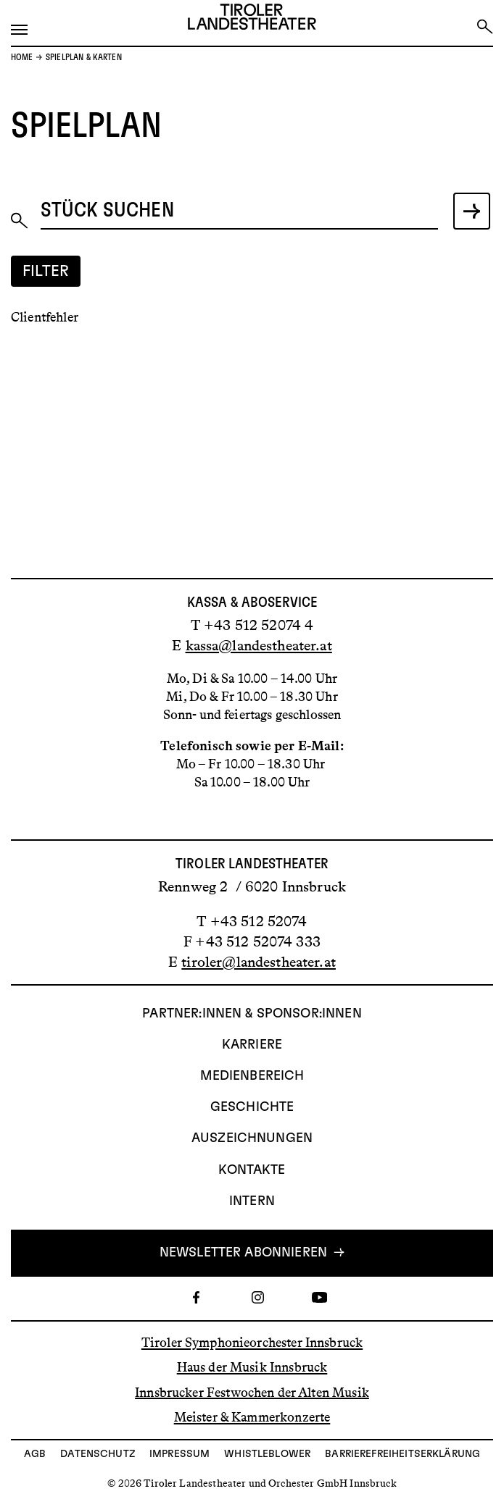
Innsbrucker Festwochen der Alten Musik (252, 1392)
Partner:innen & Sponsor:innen (251, 1013)
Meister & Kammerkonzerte (252, 1417)
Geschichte (252, 1107)
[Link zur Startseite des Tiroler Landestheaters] (252, 19)
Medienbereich (252, 1076)
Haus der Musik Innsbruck (252, 1367)
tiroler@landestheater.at (258, 961)
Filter (46, 271)
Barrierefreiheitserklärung (402, 1454)
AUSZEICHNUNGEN (252, 1138)
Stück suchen (107, 210)
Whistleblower (267, 1454)
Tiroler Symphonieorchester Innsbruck (252, 1343)
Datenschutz (97, 1454)
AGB (35, 1454)
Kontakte (251, 1170)
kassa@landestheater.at (259, 645)
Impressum (179, 1454)
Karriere (252, 1044)
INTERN (252, 1201)
